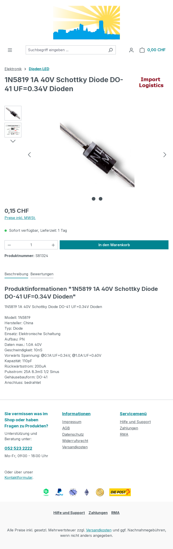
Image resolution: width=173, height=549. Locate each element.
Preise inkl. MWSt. (20, 217)
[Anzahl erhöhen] (53, 244)
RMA (124, 434)
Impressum (71, 421)
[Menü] (10, 49)
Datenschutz (73, 434)
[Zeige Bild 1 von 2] (94, 199)
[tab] (16, 274)
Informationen (76, 413)
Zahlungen (129, 428)
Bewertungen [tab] (41, 274)
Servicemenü (133, 413)
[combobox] (65, 49)
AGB (66, 428)
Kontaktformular (18, 477)
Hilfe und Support (135, 421)
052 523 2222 (18, 448)
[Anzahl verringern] (9, 244)
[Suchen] (110, 49)
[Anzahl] (31, 244)
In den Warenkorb (114, 245)
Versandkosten (75, 447)
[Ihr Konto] (131, 49)
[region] (86, 154)
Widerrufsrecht (75, 440)
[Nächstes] (165, 154)
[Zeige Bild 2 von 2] (100, 199)
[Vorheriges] (29, 154)
